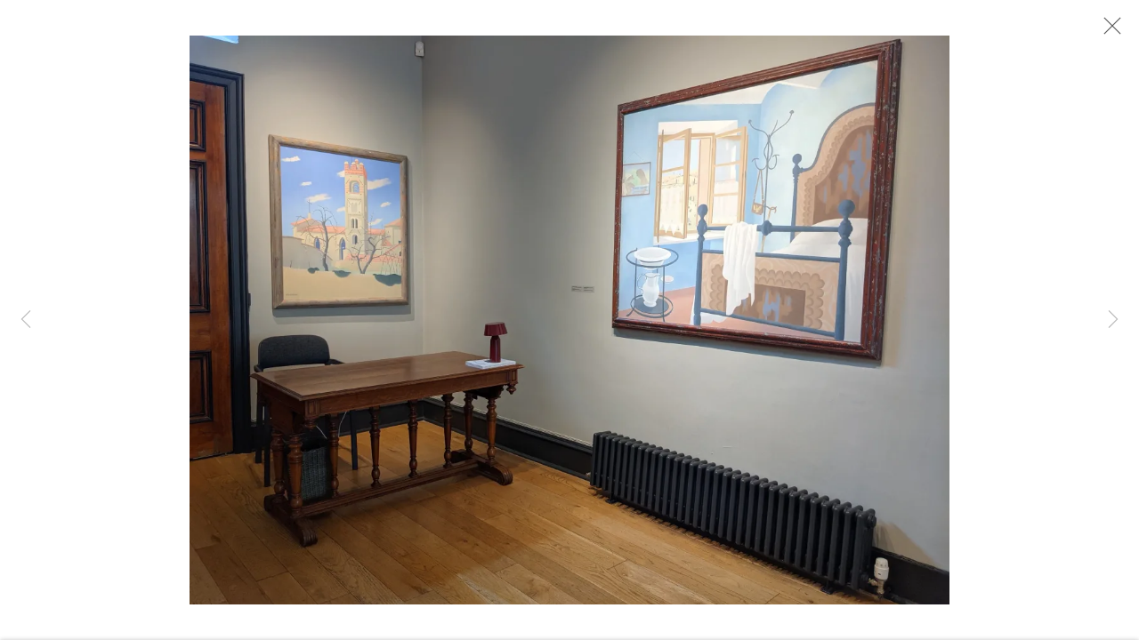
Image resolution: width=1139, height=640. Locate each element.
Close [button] (1108, 31)
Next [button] (1113, 320)
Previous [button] (26, 320)
